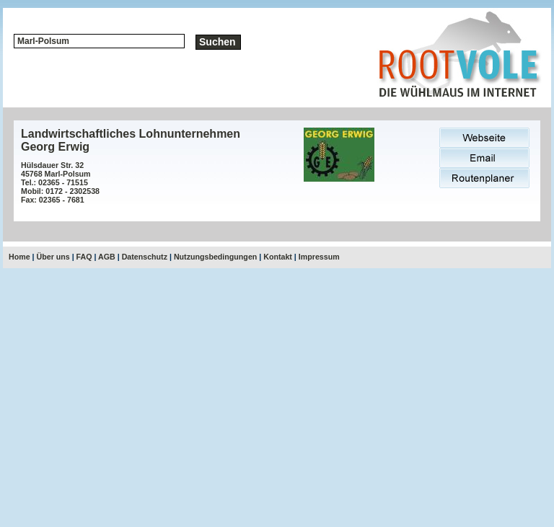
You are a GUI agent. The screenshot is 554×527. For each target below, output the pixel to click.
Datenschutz (144, 256)
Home (19, 256)
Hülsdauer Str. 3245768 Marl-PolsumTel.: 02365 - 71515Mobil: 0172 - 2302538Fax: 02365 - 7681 (60, 182)
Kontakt (277, 256)
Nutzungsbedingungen (215, 256)
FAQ (84, 256)
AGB (106, 256)
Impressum (319, 256)
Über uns (53, 256)
